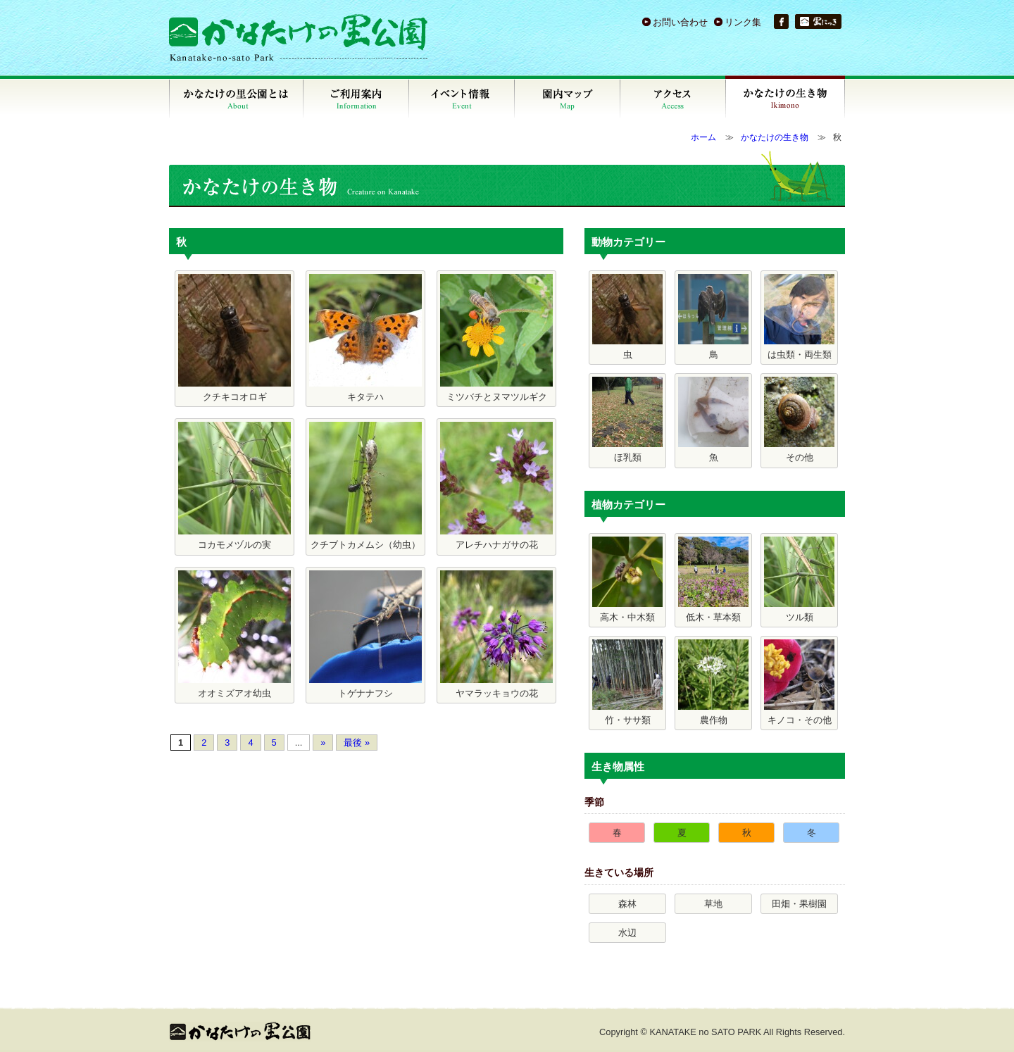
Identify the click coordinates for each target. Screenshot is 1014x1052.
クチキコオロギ (234, 338)
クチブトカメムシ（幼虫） (365, 486)
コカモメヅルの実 (234, 486)
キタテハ (365, 338)
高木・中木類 (627, 579)
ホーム (703, 137)
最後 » (357, 742)
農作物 (713, 682)
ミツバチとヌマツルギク (496, 338)
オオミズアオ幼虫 (234, 634)
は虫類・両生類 (799, 317)
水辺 (627, 932)
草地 (713, 903)
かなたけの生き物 (774, 137)
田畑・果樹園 (799, 903)
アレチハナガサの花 (496, 486)
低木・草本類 (713, 579)
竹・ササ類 (627, 682)
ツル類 (799, 579)
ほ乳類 (627, 420)
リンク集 (743, 22)
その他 (799, 420)
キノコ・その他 (799, 682)
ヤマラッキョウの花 (496, 634)
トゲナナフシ (365, 634)
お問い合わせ (680, 22)
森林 (627, 903)
